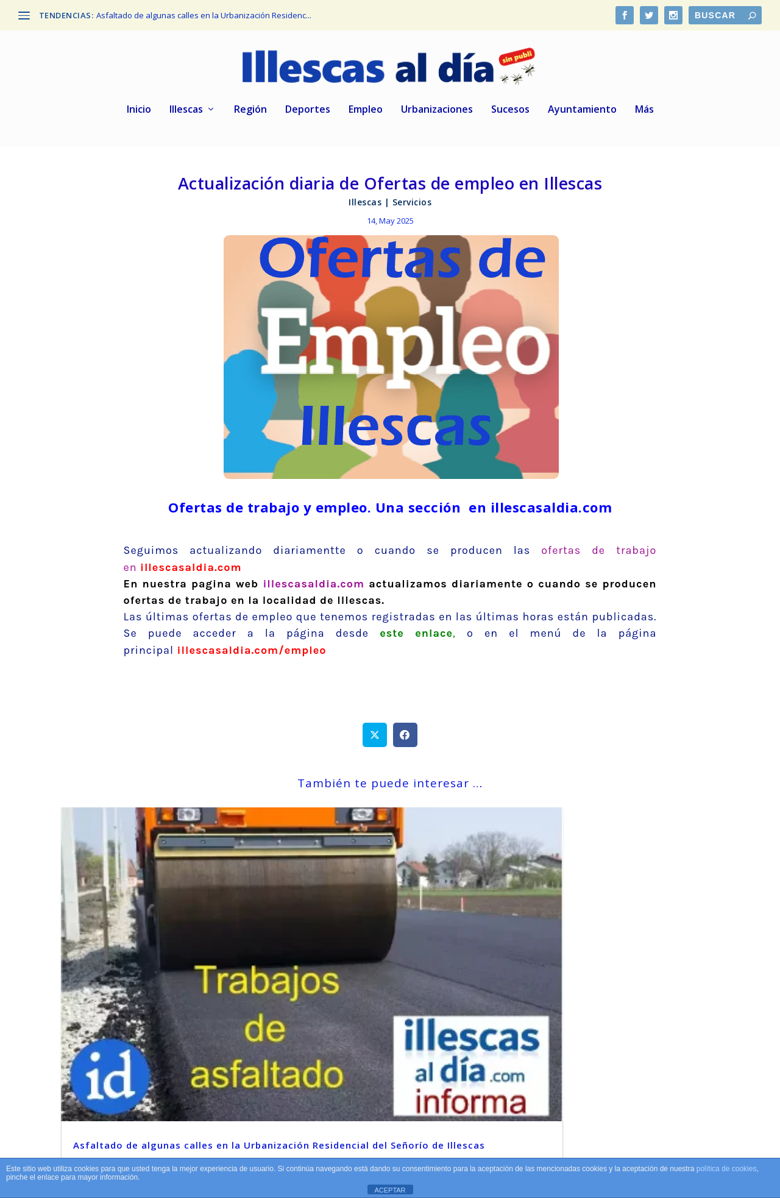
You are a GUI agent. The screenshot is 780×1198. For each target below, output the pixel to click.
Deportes (307, 113)
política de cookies (727, 1168)
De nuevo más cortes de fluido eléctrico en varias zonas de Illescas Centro (376, 975)
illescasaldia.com (313, 587)
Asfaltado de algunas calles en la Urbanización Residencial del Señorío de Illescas (157, 975)
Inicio (139, 113)
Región (250, 113)
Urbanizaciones (437, 113)
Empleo (366, 113)
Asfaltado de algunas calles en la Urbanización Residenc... (203, 15)
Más (644, 113)
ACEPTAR (389, 1190)
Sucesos (510, 113)
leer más (95, 1049)
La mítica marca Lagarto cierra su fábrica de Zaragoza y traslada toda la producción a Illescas (610, 975)
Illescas (186, 113)
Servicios (412, 205)
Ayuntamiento (582, 113)
